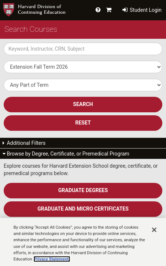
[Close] (154, 236)
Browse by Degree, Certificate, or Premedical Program (66, 154)
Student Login (142, 10)
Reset (83, 123)
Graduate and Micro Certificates (82, 209)
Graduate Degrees (83, 190)
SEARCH (83, 104)
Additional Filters (24, 143)
